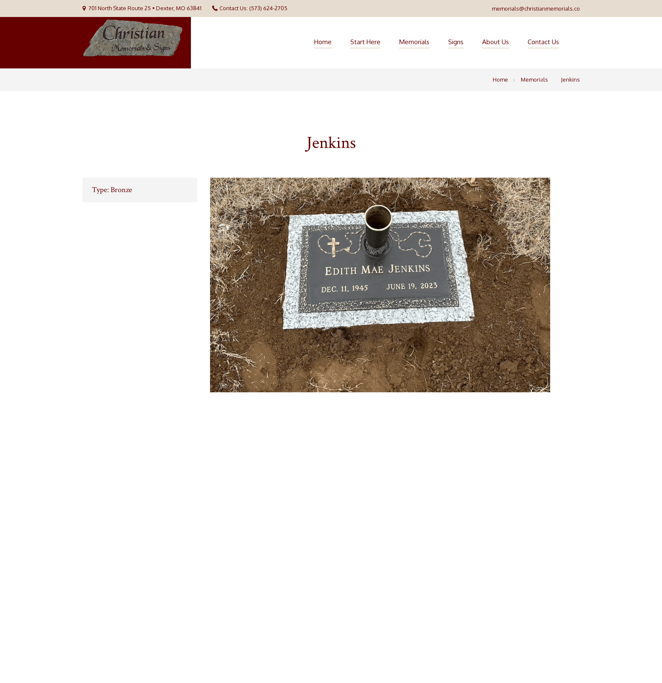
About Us (495, 42)
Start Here (365, 42)
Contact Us (543, 42)
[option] (395, 285)
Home (323, 42)
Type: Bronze (112, 190)
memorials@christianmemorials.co (536, 8)
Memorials (414, 42)
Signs (455, 42)
